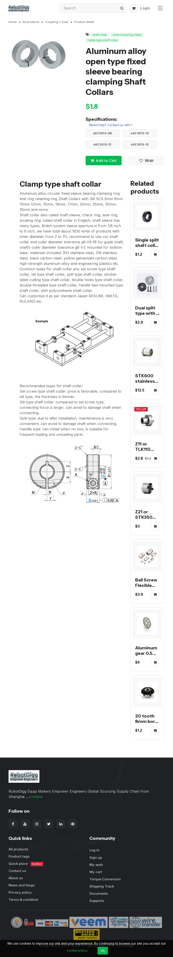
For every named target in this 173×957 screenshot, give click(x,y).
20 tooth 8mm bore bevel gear (146, 721)
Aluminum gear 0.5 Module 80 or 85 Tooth (146, 658)
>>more (35, 796)
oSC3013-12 (102, 144)
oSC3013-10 (140, 133)
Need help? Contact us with (109, 125)
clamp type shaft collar (102, 40)
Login (145, 8)
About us (16, 878)
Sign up (95, 857)
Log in (94, 850)
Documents (98, 893)
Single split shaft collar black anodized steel (147, 250)
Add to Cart (104, 160)
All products (31, 22)
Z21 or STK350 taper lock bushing (146, 520)
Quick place (26, 863)
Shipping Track (101, 886)
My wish (96, 865)
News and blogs (22, 885)
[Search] (92, 8)
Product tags (19, 856)
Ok (103, 950)
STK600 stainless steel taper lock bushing (147, 386)
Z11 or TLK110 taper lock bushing (146, 452)
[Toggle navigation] (160, 8)
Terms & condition (23, 899)
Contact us (17, 871)
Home (13, 22)
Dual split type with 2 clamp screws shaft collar (147, 318)
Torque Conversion (105, 879)
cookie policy (77, 950)
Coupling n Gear (56, 22)
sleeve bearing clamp (127, 34)
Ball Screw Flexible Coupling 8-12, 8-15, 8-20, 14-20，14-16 (146, 593)
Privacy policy (20, 892)
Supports (96, 901)
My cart (95, 872)
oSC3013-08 (102, 133)
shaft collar (99, 34)
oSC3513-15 (140, 144)
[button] (133, 8)
